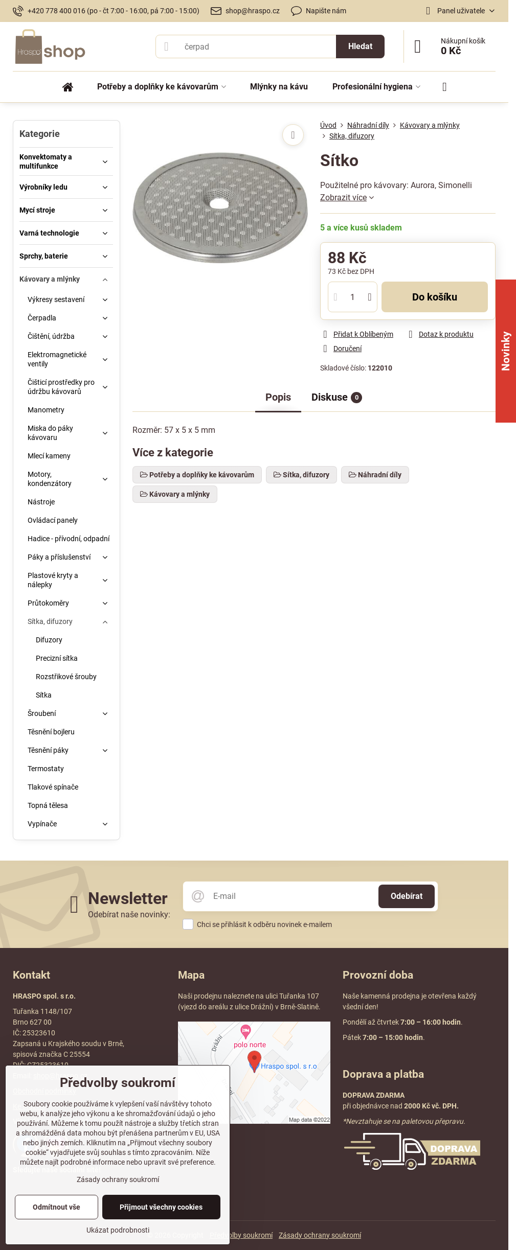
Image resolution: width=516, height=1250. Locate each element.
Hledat (360, 46)
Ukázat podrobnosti (117, 1230)
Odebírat (406, 896)
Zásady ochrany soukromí (320, 1235)
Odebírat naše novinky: (129, 914)
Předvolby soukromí (241, 1235)
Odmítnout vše (56, 1207)
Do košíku (434, 297)
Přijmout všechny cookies (161, 1207)
